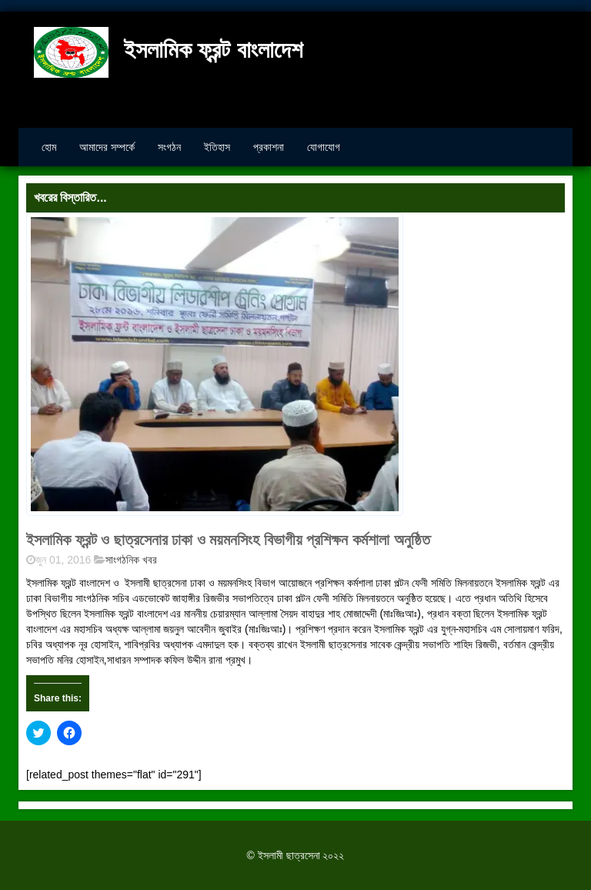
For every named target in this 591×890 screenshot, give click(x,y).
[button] (214, 364)
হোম (49, 147)
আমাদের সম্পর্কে (107, 147)
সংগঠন (169, 147)
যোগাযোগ (323, 147)
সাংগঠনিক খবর (131, 560)
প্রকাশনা (268, 147)
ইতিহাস (217, 147)
